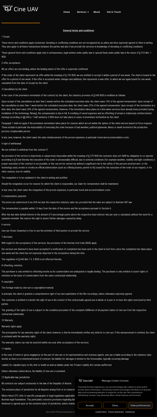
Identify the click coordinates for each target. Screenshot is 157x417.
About (96, 12)
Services (82, 12)
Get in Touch (114, 12)
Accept (90, 405)
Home (66, 12)
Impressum (130, 412)
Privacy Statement (116, 412)
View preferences (140, 405)
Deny (115, 405)
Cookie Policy (101, 412)
